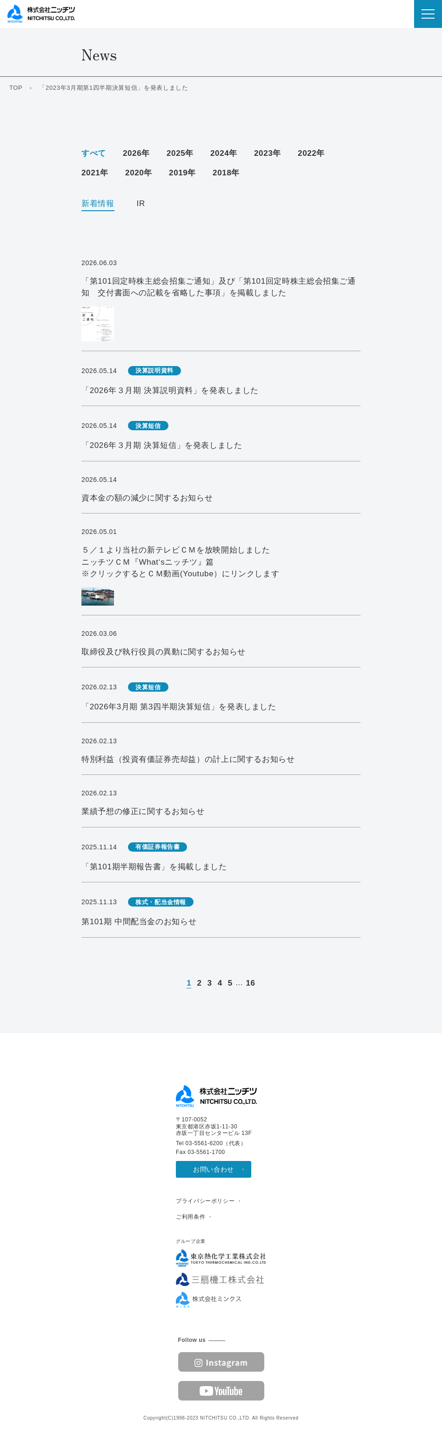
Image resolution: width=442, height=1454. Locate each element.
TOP (15, 87)
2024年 (223, 153)
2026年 (136, 153)
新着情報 (97, 204)
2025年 (180, 153)
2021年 (94, 173)
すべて (93, 153)
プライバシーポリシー (205, 1201)
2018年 (226, 173)
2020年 (138, 173)
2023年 (267, 153)
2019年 (182, 173)
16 (250, 983)
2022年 (311, 153)
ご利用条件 (190, 1217)
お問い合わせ (213, 1169)
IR (141, 204)
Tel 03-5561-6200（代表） (211, 1143)
